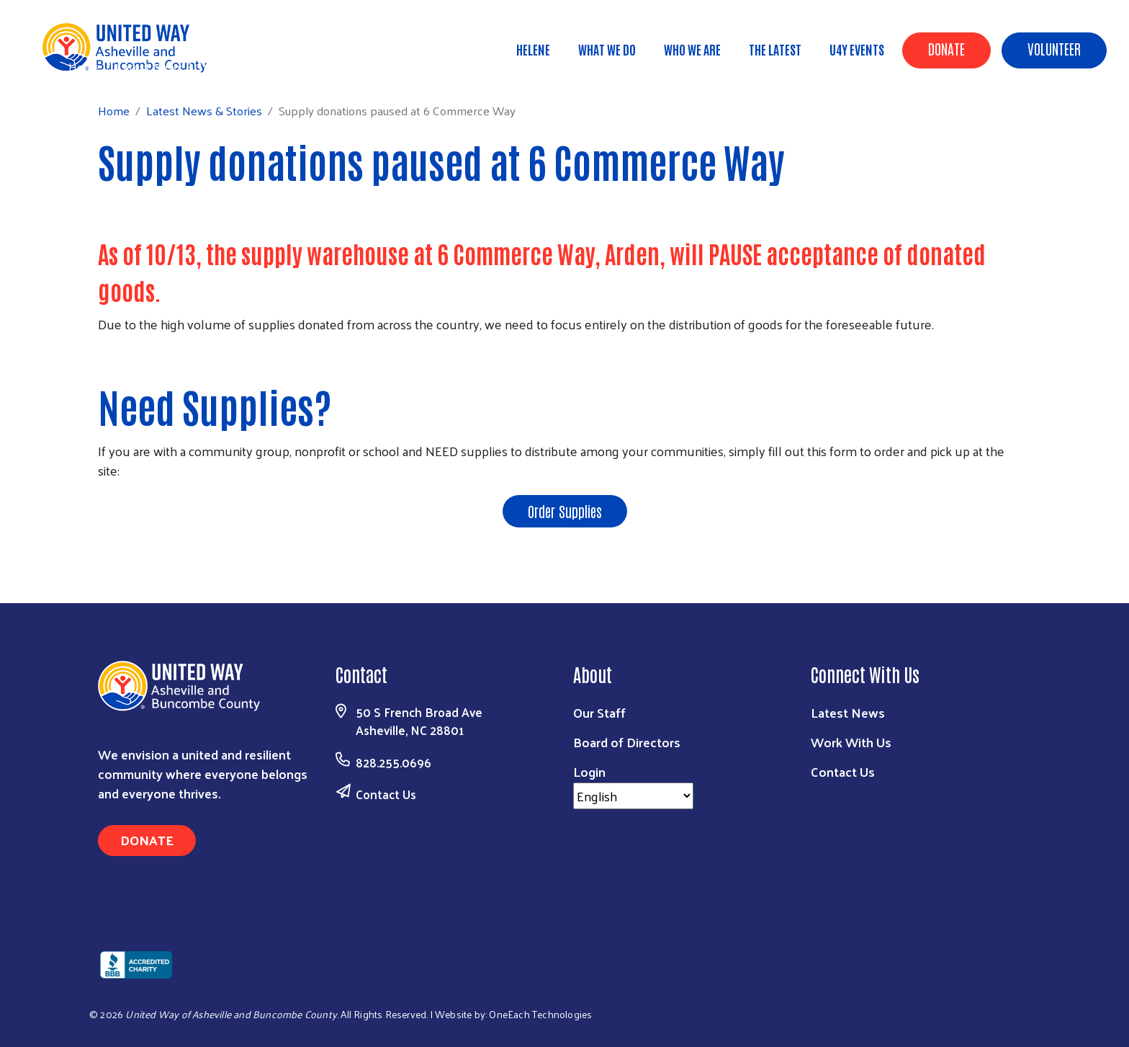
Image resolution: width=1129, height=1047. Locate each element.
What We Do (607, 49)
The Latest (775, 49)
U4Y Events (856, 49)
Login (589, 771)
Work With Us (851, 742)
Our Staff (599, 712)
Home (84, 67)
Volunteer (1054, 48)
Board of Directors (626, 742)
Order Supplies (565, 511)
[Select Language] (633, 796)
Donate (946, 48)
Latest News (848, 712)
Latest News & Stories (175, 66)
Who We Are (692, 49)
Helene (533, 49)
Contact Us (386, 794)
